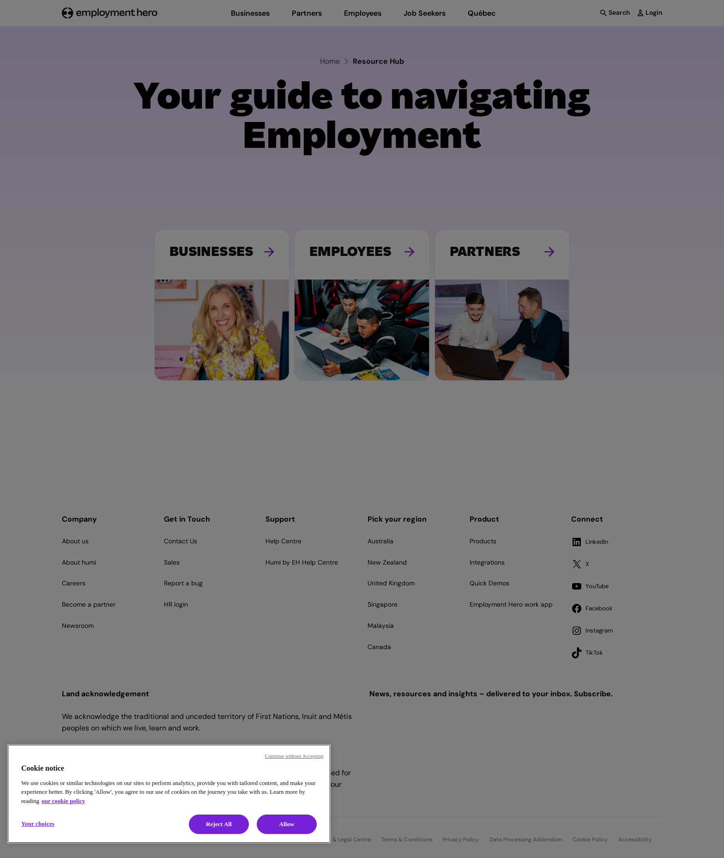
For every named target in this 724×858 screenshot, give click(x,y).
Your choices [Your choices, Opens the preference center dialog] (37, 823)
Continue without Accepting (294, 756)
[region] (169, 793)
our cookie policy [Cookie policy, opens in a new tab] (63, 800)
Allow (286, 824)
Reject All (219, 824)
